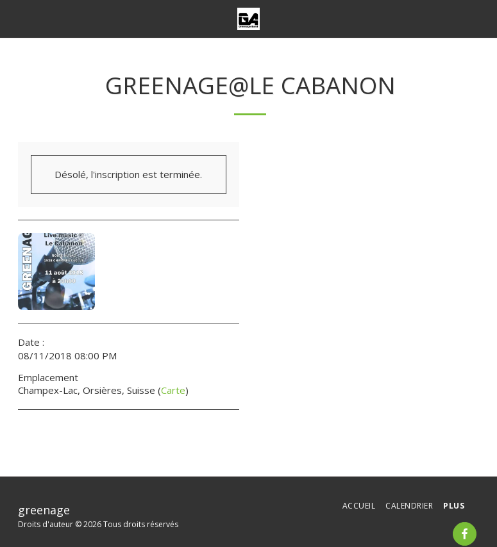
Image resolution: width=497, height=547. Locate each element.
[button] (14, 18)
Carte (173, 390)
